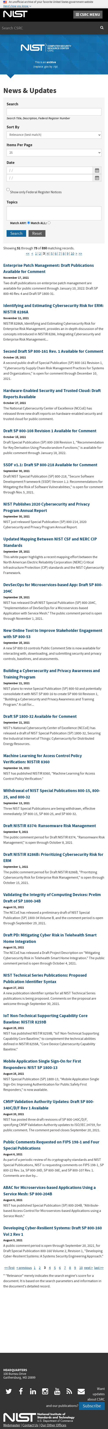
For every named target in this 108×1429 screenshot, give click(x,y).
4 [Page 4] (48, 253)
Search (12, 104)
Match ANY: (20, 223)
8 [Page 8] (64, 253)
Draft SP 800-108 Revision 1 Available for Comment (49, 431)
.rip (55, 66)
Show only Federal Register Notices (34, 190)
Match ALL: (40, 223)
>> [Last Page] (80, 253)
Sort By (13, 127)
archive (51, 62)
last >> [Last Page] (99, 1268)
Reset (37, 233)
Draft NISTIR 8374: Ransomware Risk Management (49, 825)
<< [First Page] (27, 253)
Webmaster (11, 1425)
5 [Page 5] (52, 253)
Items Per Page (19, 145)
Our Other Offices (53, 1425)
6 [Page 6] (56, 253)
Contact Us (30, 1425)
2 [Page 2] (40, 253)
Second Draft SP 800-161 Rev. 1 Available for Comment (53, 351)
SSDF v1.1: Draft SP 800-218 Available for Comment (50, 465)
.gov (46, 66)
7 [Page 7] (60, 253)
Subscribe (92, 1406)
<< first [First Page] (9, 1268)
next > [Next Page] (88, 1268)
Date (10, 162)
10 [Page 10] (72, 253)
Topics (12, 202)
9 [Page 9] (67, 253)
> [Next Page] (76, 253)
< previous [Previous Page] (24, 1268)
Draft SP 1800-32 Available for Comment (40, 716)
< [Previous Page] (32, 253)
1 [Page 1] (36, 253)
